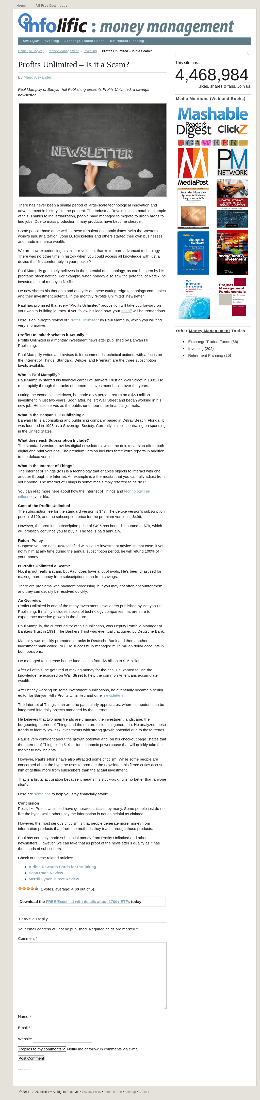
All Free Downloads (52, 5)
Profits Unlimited (84, 320)
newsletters (114, 695)
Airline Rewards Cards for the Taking (62, 867)
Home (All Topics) (31, 51)
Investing (51, 41)
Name (24, 1016)
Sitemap (130, 1092)
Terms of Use (113, 1092)
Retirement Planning (127, 41)
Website (25, 1039)
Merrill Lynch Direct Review (54, 879)
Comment (27, 938)
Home (21, 5)
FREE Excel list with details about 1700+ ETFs (88, 901)
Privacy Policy (91, 1092)
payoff (126, 311)
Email (24, 1027)
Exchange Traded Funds (84, 41)
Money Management (64, 51)
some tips (42, 794)
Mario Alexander (37, 77)
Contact (144, 1092)
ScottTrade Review (46, 873)
